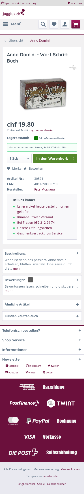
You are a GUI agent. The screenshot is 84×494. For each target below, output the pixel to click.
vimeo (30, 372)
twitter (53, 365)
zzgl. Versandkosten (41, 130)
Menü (12, 23)
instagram (34, 365)
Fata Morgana (44, 189)
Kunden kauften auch (21, 316)
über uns (76, 3)
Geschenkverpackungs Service (39, 233)
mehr (16, 268)
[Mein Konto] (64, 24)
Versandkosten (70, 469)
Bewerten (33, 168)
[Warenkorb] (75, 24)
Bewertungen (15, 280)
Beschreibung (15, 253)
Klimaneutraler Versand (35, 217)
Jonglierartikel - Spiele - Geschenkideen (42, 484)
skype (47, 372)
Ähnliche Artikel (17, 304)
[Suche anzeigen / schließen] (42, 24)
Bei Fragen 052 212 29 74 (36, 222)
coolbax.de (51, 476)
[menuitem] (12, 24)
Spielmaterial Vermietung (20, 3)
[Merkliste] (53, 24)
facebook (12, 365)
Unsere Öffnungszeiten (34, 228)
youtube (12, 372)
